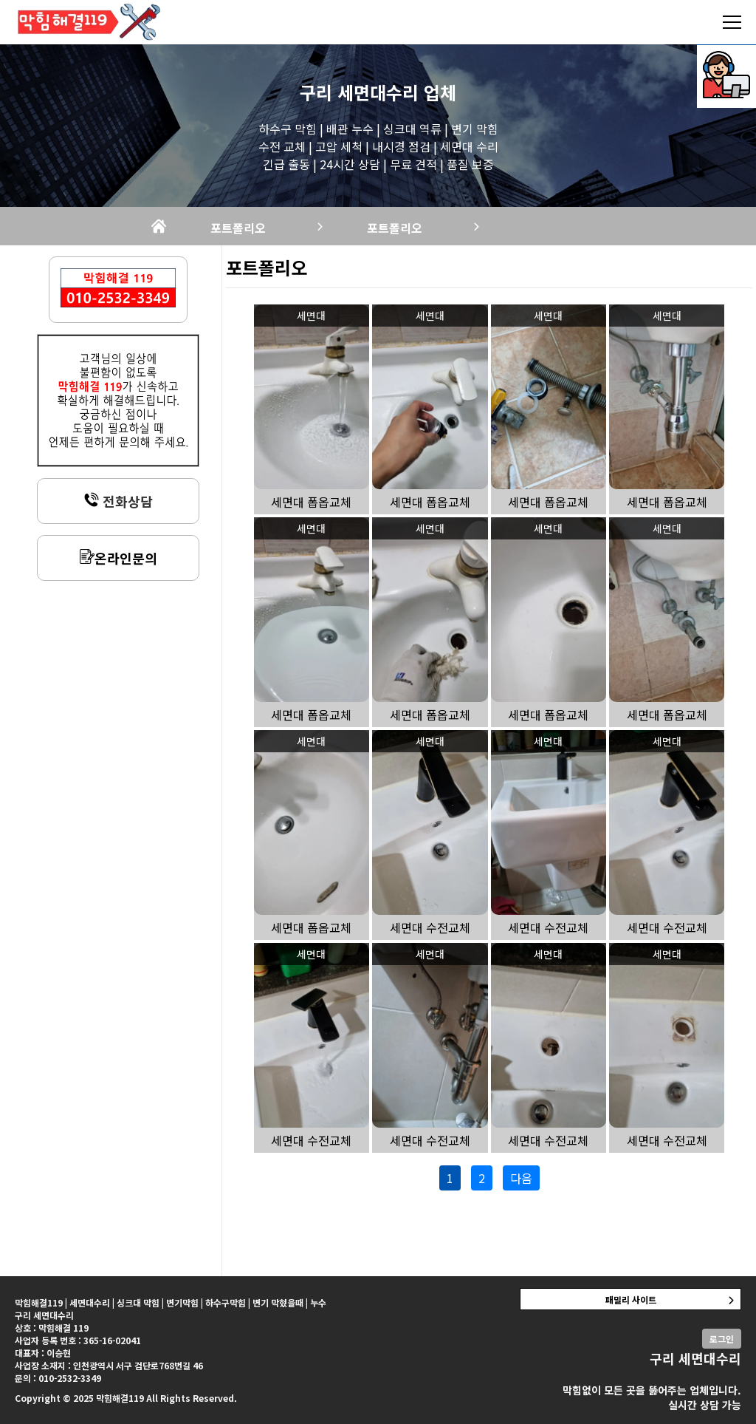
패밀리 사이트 (630, 1299)
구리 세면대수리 (359, 92)
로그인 (721, 1338)
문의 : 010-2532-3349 (58, 1378)
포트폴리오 (238, 227)
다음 (521, 1178)
